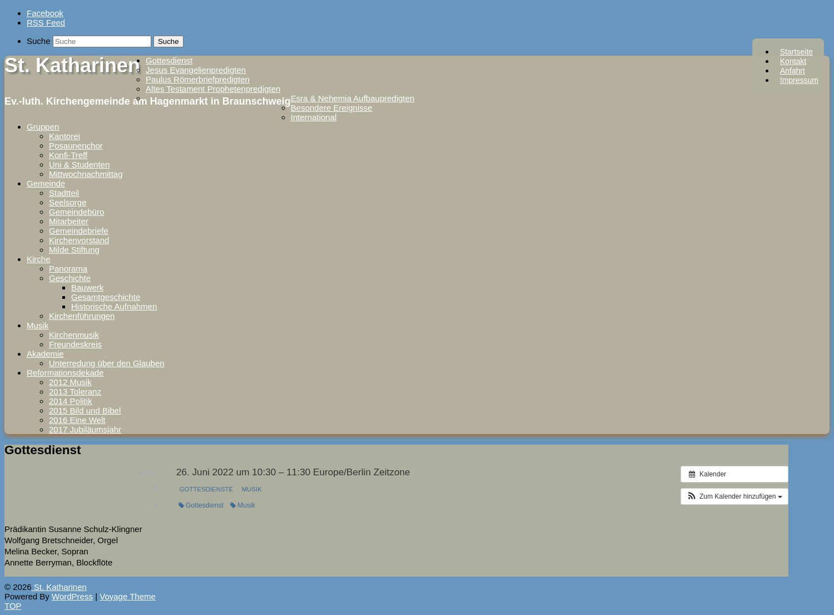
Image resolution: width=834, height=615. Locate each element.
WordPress (72, 596)
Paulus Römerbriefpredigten (198, 79)
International (314, 117)
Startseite (796, 51)
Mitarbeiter (68, 221)
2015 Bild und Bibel (85, 410)
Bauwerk (87, 287)
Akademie (45, 353)
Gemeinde (46, 183)
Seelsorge (68, 202)
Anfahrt (792, 70)
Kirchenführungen (82, 316)
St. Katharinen (72, 65)
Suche (39, 41)
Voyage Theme (128, 596)
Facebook (45, 13)
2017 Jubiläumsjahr (85, 429)
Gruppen (43, 126)
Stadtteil (64, 193)
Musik (37, 325)
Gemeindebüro (76, 212)
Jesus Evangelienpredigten (196, 70)
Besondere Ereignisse (332, 107)
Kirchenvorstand (79, 240)
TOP (13, 606)
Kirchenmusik (74, 335)
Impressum (799, 80)
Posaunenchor (76, 145)
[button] (734, 496)
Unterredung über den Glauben (107, 363)
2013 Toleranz (75, 391)
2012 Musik (70, 382)
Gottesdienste (207, 489)
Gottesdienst (169, 60)
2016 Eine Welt (77, 420)
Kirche (39, 259)
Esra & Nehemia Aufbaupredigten (353, 98)
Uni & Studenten (79, 164)
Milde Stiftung (74, 249)
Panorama (68, 268)
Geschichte (70, 278)
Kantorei (64, 136)
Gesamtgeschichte (105, 297)
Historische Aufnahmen (114, 306)
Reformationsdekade (65, 372)
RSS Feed (46, 22)
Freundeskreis (75, 344)
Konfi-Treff (68, 155)
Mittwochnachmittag (86, 174)
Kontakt (793, 61)
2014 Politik (70, 401)
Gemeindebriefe (78, 230)
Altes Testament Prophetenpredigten (213, 89)
